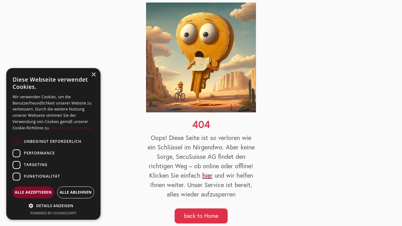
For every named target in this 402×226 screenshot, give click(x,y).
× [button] (93, 75)
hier (207, 175)
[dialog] (53, 144)
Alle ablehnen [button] (76, 192)
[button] (53, 205)
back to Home (201, 215)
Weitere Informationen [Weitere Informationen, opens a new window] (72, 128)
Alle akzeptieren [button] (33, 192)
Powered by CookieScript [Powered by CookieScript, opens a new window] (53, 213)
